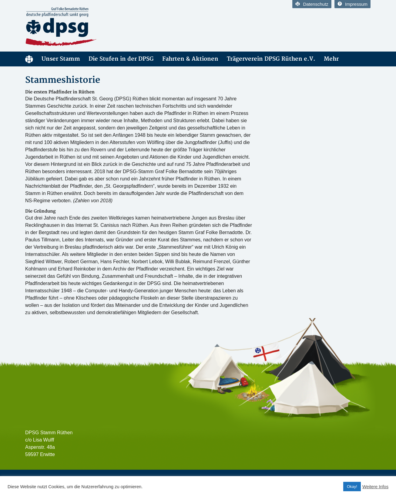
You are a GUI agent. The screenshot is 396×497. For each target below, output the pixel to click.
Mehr (331, 58)
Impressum (352, 4)
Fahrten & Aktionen (190, 58)
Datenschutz (311, 4)
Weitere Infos (375, 486)
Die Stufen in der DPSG (121, 58)
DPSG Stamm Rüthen (29, 59)
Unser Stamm (61, 58)
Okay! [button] (352, 486)
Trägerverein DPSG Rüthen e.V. (271, 58)
